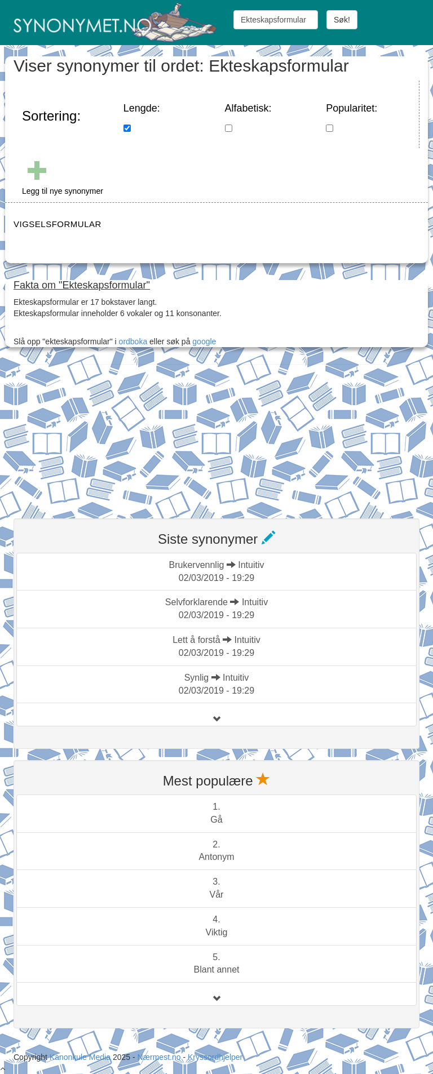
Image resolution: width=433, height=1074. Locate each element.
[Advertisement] (98, 434)
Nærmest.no (158, 1057)
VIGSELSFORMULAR (57, 224)
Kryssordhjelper (215, 1057)
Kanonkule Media (81, 1057)
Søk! (342, 19)
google (204, 341)
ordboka (132, 341)
